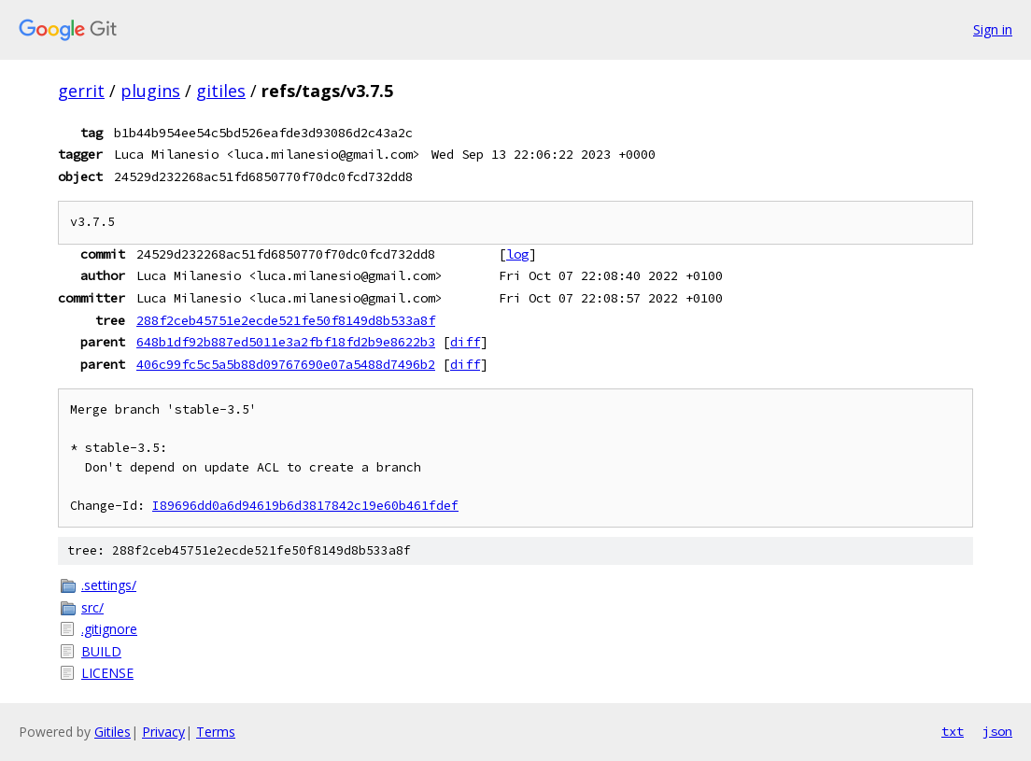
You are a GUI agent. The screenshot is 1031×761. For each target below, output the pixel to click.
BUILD (101, 651)
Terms (215, 731)
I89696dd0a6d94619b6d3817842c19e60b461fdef (305, 506)
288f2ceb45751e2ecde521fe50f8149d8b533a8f (285, 320)
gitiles (221, 90)
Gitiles (112, 731)
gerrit (81, 90)
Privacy (163, 731)
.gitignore (109, 629)
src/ (92, 607)
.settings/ (108, 585)
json (997, 731)
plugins (150, 90)
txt (952, 731)
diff (465, 341)
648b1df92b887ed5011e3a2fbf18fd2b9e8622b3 (285, 341)
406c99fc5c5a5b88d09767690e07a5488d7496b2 (285, 364)
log (517, 254)
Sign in (992, 29)
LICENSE (107, 673)
